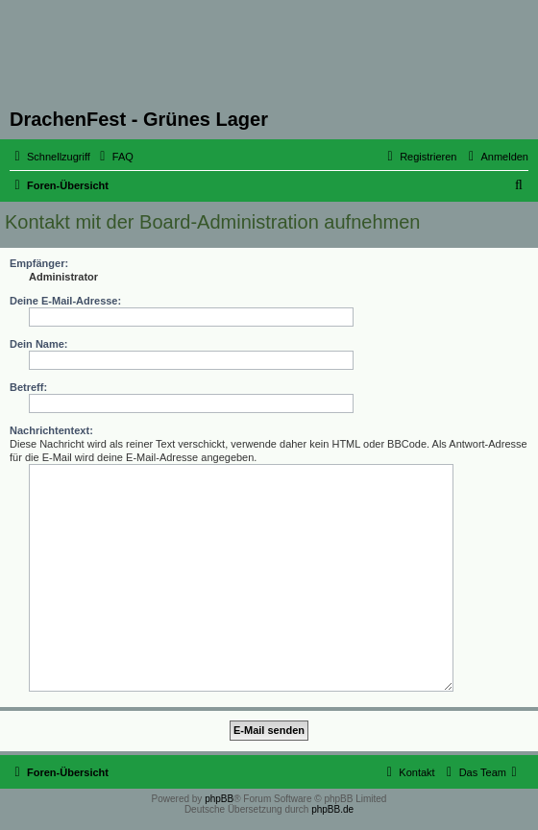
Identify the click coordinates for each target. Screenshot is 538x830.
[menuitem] (114, 156)
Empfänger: (39, 263)
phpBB (219, 798)
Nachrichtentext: (51, 430)
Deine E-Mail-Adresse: (65, 300)
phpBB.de (332, 809)
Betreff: (28, 387)
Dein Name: (39, 344)
